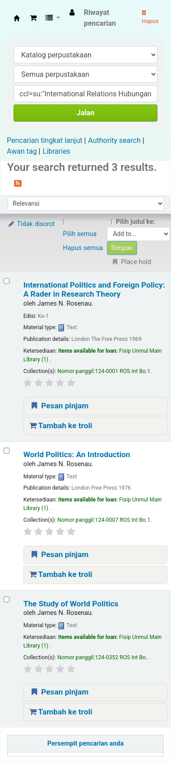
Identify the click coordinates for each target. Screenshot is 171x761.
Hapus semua (83, 248)
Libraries (56, 151)
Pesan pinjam (59, 405)
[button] (33, 18)
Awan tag (22, 151)
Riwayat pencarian (100, 18)
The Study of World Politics (71, 603)
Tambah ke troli (60, 425)
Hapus (150, 17)
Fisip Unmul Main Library (17, 18)
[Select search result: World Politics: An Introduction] (6, 451)
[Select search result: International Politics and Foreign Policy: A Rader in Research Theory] (6, 281)
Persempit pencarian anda (85, 743)
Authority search (114, 140)
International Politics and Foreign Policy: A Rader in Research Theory (94, 289)
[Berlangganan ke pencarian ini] (17, 182)
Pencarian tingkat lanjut (44, 140)
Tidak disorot (31, 224)
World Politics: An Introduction (76, 454)
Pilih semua (80, 234)
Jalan (85, 113)
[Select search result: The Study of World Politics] (6, 599)
